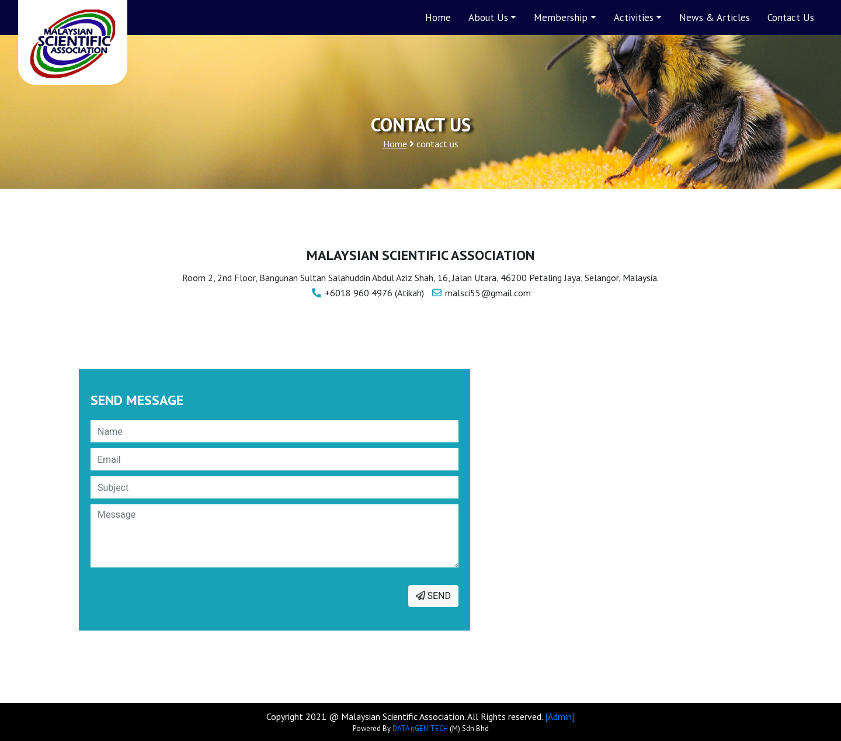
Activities (634, 17)
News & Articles (714, 17)
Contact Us (790, 17)
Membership (561, 17)
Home (438, 17)
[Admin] (560, 716)
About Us (488, 17)
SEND (433, 595)
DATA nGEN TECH (420, 728)
